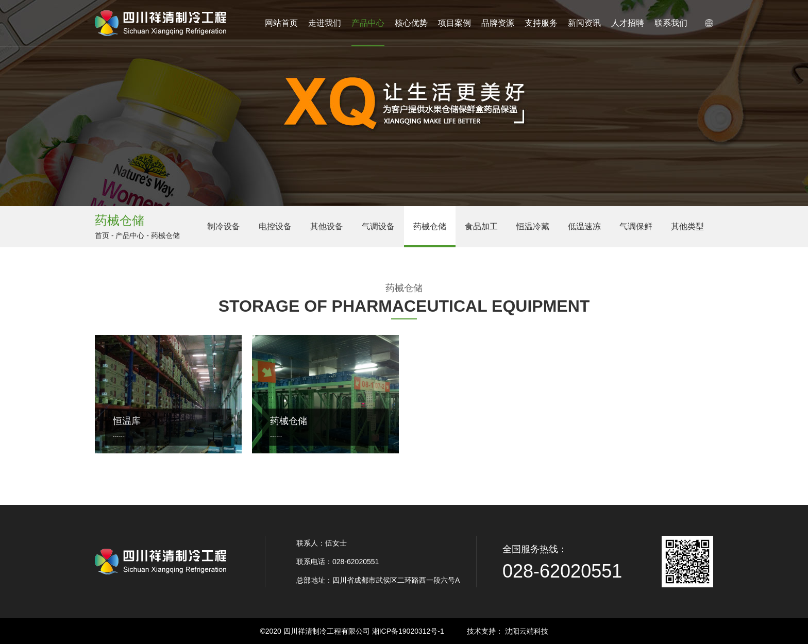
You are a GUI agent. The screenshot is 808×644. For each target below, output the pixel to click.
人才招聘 (627, 23)
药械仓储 (429, 226)
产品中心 (367, 32)
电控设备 (275, 226)
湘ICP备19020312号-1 (408, 631)
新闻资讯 (584, 23)
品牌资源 (497, 23)
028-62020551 (562, 571)
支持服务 (541, 23)
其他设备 (326, 226)
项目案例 (454, 23)
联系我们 (670, 23)
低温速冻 (584, 226)
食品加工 (481, 226)
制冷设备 (223, 226)
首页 (102, 235)
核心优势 (411, 23)
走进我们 (324, 23)
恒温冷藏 (532, 226)
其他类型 (687, 226)
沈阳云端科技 (526, 631)
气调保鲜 (635, 226)
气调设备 (378, 226)
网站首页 (281, 23)
